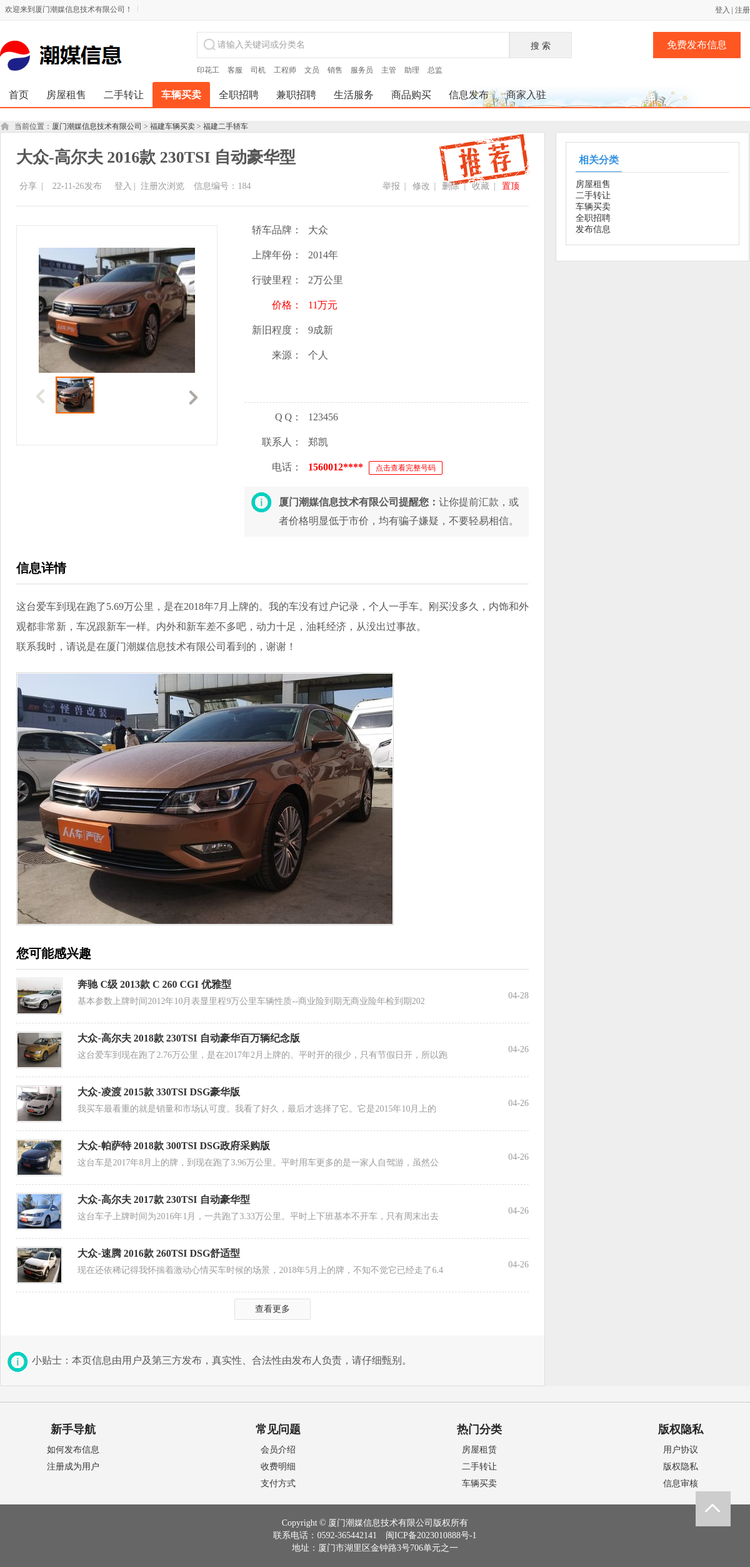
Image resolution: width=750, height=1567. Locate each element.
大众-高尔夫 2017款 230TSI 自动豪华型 (163, 1199)
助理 (411, 70)
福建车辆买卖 (172, 126)
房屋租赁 (479, 1449)
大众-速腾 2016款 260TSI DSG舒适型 (159, 1253)
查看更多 (272, 1309)
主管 (388, 70)
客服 (235, 70)
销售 (335, 70)
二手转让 (593, 195)
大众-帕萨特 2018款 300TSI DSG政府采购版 (174, 1145)
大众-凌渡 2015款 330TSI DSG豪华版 (159, 1092)
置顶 (510, 186)
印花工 (208, 70)
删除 (450, 186)
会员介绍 (278, 1449)
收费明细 (278, 1466)
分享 (28, 186)
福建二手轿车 (225, 126)
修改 (421, 186)
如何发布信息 (73, 1449)
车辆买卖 (593, 206)
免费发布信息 (697, 44)
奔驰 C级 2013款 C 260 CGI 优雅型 (154, 984)
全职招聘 (593, 218)
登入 (722, 10)
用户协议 (680, 1449)
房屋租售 (593, 184)
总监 (435, 70)
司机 (258, 70)
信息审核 (680, 1483)
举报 (391, 186)
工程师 (285, 70)
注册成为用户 (73, 1466)
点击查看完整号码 (406, 468)
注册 (742, 10)
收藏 (480, 186)
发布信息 (593, 229)
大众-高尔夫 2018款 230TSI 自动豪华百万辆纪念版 (188, 1038)
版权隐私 (680, 1466)
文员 (311, 70)
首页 (19, 94)
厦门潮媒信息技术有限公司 (97, 126)
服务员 (362, 70)
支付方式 (278, 1483)
